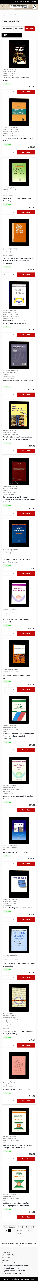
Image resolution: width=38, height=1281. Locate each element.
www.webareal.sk (27, 1279)
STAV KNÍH (6, 1252)
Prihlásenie (20, 1)
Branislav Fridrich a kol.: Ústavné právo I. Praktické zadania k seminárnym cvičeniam (19, 736)
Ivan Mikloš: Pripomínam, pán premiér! (18, 908)
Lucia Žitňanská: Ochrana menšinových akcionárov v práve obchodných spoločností (18, 260)
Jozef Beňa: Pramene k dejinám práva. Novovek (18, 797)
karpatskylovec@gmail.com (12, 1263)
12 (28, 1230)
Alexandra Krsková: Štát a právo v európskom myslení (16, 560)
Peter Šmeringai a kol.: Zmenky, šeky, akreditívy (17, 199)
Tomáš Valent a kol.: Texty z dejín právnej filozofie (16, 620)
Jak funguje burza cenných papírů (16, 1089)
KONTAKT (5, 1260)
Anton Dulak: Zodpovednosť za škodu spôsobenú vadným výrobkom (18, 322)
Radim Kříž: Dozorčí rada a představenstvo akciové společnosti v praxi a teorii (18, 138)
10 (21, 1230)
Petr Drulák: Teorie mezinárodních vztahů (16, 677)
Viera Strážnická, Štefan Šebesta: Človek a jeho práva (19, 965)
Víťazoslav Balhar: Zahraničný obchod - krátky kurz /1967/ (19, 1032)
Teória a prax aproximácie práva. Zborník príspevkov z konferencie (16, 1204)
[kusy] (9, 91)
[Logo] (19, 6)
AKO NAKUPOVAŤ (8, 1255)
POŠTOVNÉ (6, 1258)
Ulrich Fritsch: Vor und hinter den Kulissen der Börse (16, 79)
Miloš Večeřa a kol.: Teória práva (15, 852)
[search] (34, 6)
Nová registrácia (31, 1)
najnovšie (29, 29)
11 (24, 1230)
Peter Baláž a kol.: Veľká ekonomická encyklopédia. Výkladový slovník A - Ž (18, 438)
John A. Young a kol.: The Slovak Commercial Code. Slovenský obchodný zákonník (19, 499)
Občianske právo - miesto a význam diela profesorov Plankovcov (17, 1146)
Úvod (4, 16)
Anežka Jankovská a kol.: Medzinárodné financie (18, 382)
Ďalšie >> (19, 1233)
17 (32, 1230)
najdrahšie (19, 29)
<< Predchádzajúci (9, 1227)
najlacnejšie (7, 29)
